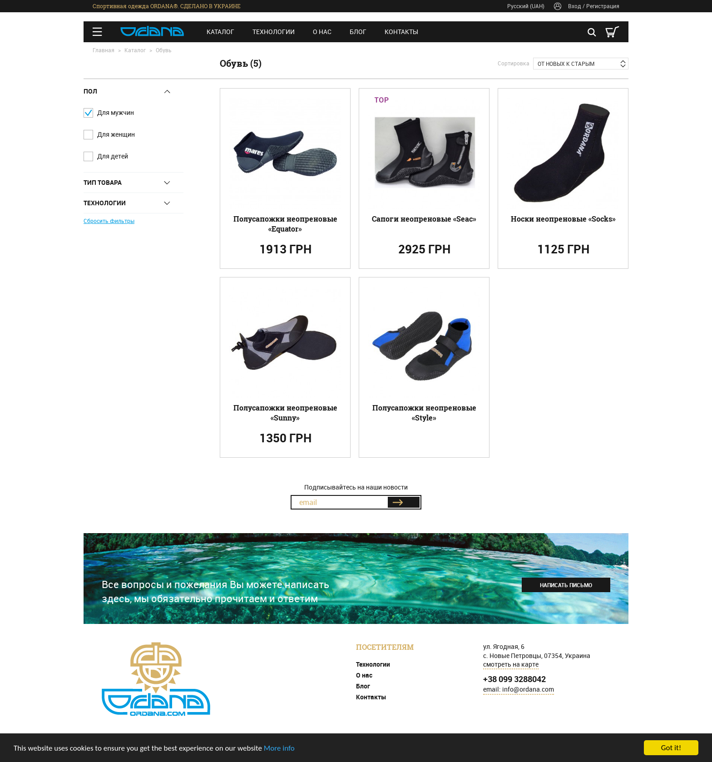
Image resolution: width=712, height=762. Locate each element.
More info (279, 748)
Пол (90, 91)
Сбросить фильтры (109, 220)
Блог (358, 31)
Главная (103, 50)
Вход (574, 6)
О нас (322, 31)
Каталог (220, 31)
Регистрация (602, 6)
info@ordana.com (528, 689)
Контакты (401, 31)
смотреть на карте (511, 664)
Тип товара (103, 182)
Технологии (273, 31)
